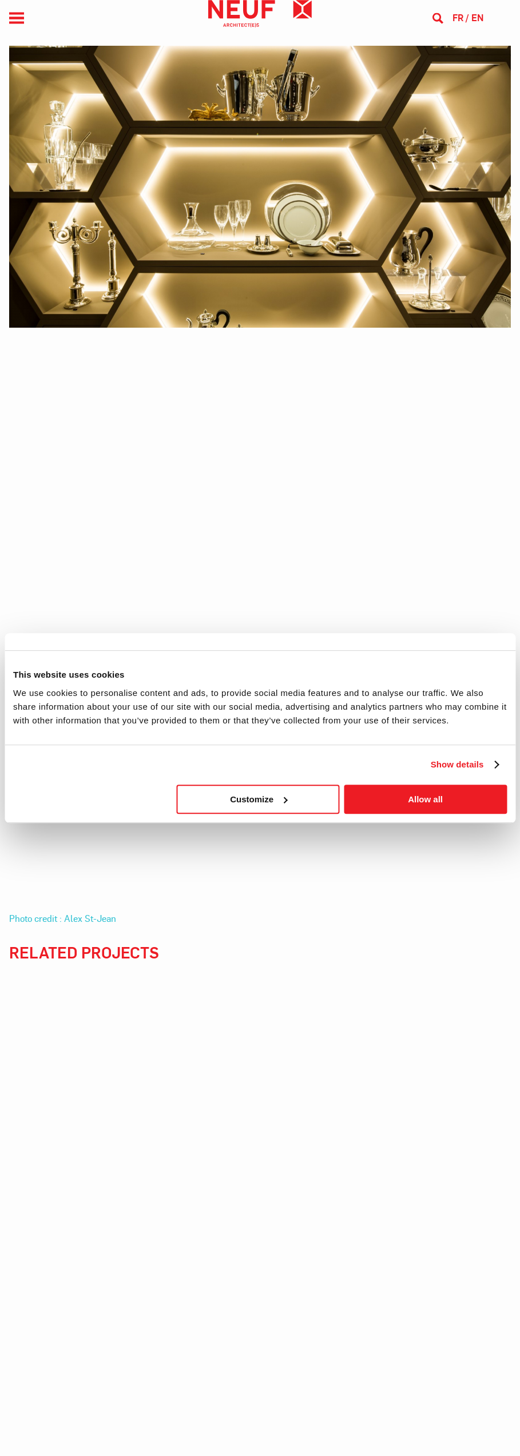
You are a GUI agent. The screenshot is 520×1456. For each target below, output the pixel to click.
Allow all (425, 799)
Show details (457, 764)
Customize (258, 799)
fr (457, 17)
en (477, 17)
